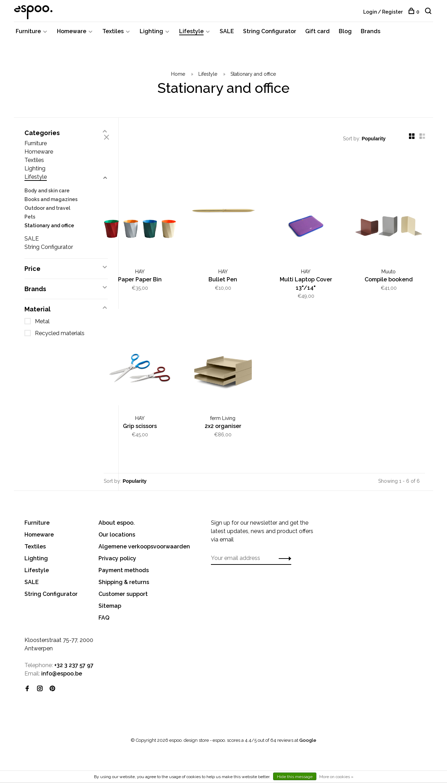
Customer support (123, 582)
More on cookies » (336, 776)
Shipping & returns (123, 570)
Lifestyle (191, 35)
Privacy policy (117, 547)
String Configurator (269, 35)
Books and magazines (51, 204)
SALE (227, 35)
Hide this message (295, 776)
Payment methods (123, 558)
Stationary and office (253, 78)
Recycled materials (60, 337)
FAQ (103, 606)
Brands (370, 35)
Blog (345, 35)
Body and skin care (46, 195)
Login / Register (383, 12)
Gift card (317, 35)
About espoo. (116, 511)
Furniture (28, 35)
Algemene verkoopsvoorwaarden (144, 535)
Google (307, 728)
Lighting (151, 35)
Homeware (71, 35)
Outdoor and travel (47, 212)
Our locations (116, 523)
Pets (29, 221)
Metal (42, 326)
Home (178, 78)
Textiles (113, 35)
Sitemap (109, 594)
